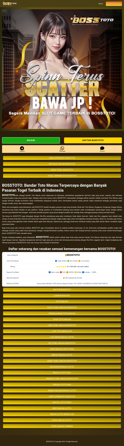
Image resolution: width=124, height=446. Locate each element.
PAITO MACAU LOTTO (62, 420)
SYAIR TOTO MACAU (62, 319)
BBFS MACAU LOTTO (62, 408)
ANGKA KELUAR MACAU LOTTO (62, 390)
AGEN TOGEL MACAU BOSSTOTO (62, 361)
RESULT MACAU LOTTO (62, 355)
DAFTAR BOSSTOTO (62, 289)
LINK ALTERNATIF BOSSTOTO (62, 158)
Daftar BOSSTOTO (113, 4)
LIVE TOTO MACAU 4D (62, 331)
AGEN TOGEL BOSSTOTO (62, 170)
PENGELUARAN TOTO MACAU (62, 313)
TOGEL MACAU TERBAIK (62, 426)
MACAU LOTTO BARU (62, 402)
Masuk (101, 4)
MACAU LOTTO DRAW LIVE (62, 414)
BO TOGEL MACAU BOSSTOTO (62, 343)
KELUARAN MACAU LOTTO (62, 367)
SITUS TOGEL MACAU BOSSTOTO (62, 307)
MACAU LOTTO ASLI (62, 372)
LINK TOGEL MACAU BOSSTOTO (62, 325)
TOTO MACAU (62, 301)
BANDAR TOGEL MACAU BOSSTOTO (62, 378)
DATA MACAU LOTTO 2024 (62, 349)
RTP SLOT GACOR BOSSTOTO (62, 164)
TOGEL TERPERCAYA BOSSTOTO (62, 176)
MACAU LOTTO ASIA (62, 384)
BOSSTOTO (8, 195)
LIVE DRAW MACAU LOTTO (62, 337)
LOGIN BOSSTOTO (62, 295)
